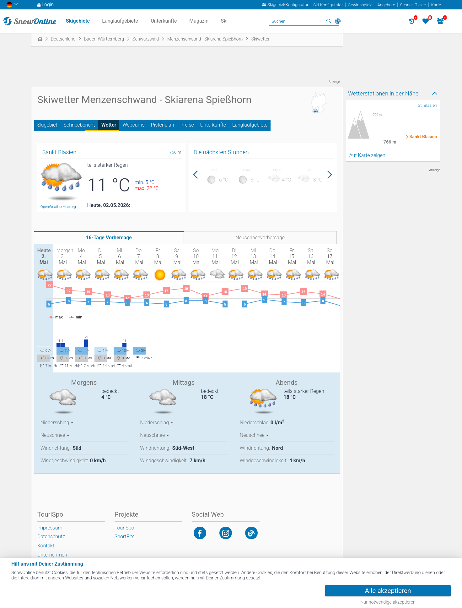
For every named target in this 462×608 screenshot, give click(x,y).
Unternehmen (52, 555)
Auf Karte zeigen (367, 155)
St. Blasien (427, 105)
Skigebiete (78, 21)
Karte (436, 5)
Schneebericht (79, 125)
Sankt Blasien (423, 137)
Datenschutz (51, 537)
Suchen (329, 21)
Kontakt (45, 546)
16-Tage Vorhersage (109, 238)
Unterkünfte (213, 125)
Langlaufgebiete (249, 125)
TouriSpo (124, 528)
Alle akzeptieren (388, 590)
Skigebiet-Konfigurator (288, 5)
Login (48, 5)
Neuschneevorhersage (260, 238)
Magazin (198, 21)
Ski (224, 21)
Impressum (49, 528)
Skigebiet (47, 125)
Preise (187, 125)
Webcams (133, 125)
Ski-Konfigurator (328, 5)
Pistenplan (162, 125)
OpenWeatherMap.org (58, 206)
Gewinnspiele (360, 5)
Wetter (108, 125)
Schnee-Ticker (413, 5)
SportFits (125, 537)
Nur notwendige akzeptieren (388, 602)
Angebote (386, 5)
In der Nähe (338, 21)
